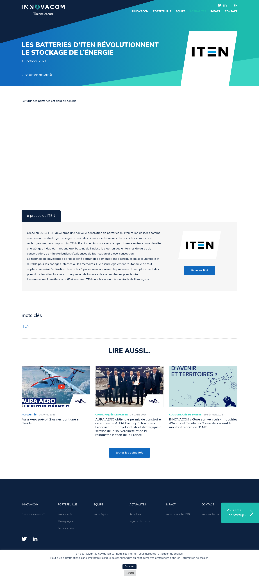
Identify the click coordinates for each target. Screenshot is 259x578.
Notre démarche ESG (177, 514)
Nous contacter (210, 514)
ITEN (25, 327)
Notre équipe (101, 514)
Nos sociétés (65, 514)
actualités (198, 11)
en (235, 5)
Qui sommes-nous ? (33, 514)
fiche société (199, 270)
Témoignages (65, 521)
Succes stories (66, 528)
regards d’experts (140, 521)
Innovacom (140, 11)
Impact (215, 11)
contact (231, 11)
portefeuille (162, 11)
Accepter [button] (129, 566)
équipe (180, 11)
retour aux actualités (39, 74)
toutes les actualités (129, 452)
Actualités (135, 514)
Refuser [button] (130, 573)
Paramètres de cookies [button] (194, 558)
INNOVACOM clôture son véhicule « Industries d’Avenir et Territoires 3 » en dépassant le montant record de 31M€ (203, 423)
